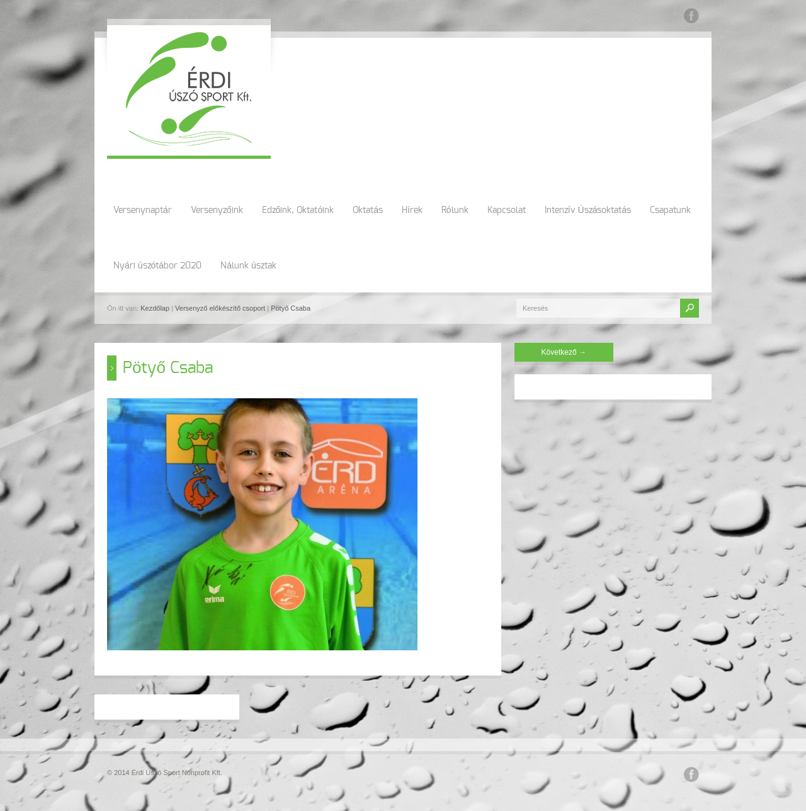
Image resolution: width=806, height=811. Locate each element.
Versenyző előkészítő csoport (220, 308)
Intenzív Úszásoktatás (588, 210)
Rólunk (454, 210)
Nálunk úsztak (248, 266)
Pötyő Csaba (290, 308)
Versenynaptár (142, 210)
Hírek (412, 210)
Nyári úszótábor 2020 (157, 266)
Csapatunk (670, 210)
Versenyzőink (217, 210)
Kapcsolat (506, 210)
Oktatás (368, 210)
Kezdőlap (154, 308)
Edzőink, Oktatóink (298, 210)
